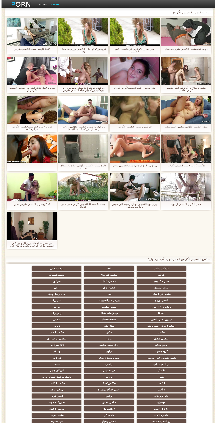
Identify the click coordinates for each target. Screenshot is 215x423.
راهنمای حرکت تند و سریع (91, 383)
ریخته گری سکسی (124, 370)
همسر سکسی (157, 287)
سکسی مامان (58, 377)
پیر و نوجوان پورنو (124, 281)
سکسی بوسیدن (190, 370)
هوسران (91, 332)
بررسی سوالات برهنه (58, 281)
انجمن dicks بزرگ (58, 383)
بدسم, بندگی (190, 306)
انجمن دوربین (91, 281)
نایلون (58, 306)
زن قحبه (124, 313)
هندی (91, 319)
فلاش (157, 300)
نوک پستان (124, 357)
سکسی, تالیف (190, 357)
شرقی (91, 268)
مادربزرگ (25, 281)
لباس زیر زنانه (190, 332)
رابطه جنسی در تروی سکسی (189, 313)
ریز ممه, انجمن (189, 351)
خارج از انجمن (190, 338)
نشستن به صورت (91, 389)
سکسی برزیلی (91, 377)
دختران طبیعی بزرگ (25, 389)
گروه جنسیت (91, 306)
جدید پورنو (53, 4)
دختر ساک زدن (189, 275)
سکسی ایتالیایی (157, 370)
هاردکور (124, 275)
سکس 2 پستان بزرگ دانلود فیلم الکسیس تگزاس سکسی (184, 89)
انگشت (189, 326)
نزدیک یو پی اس (91, 313)
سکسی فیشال (91, 300)
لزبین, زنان (25, 287)
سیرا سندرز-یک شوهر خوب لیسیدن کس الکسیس (133, 50)
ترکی (91, 357)
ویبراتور (190, 383)
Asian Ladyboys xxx (124, 389)
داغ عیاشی (25, 345)
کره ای (58, 364)
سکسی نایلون (58, 389)
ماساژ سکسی (91, 338)
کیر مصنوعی (157, 319)
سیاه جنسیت (124, 345)
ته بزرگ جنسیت (25, 332)
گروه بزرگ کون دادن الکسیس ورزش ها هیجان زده (81, 50)
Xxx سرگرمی (124, 306)
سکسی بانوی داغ (58, 268)
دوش (156, 377)
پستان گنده (58, 294)
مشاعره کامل (157, 275)
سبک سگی (58, 357)
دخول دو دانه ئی (25, 370)
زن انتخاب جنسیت (190, 345)
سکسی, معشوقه (58, 370)
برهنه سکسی (124, 268)
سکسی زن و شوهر (25, 357)
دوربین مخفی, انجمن (189, 294)
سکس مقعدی (91, 275)
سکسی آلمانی (124, 300)
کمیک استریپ (190, 389)
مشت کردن (124, 351)
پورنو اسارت (157, 389)
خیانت (91, 351)
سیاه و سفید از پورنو (157, 313)
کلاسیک (190, 319)
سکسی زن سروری (25, 300)
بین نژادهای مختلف (58, 287)
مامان (25, 313)
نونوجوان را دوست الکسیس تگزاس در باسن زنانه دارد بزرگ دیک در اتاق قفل (82, 127)
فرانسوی (58, 313)
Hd (156, 268)
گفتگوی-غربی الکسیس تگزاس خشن (30, 204)
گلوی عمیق (91, 370)
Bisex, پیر (190, 377)
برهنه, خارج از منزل (190, 287)
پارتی (156, 351)
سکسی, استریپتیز (157, 357)
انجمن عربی (124, 332)
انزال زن (157, 332)
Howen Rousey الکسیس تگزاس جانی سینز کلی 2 (82, 205)
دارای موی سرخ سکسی (91, 345)
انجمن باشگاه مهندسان (58, 326)
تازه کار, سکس (189, 268)
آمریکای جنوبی (124, 319)
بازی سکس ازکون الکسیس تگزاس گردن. (133, 88)
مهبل (156, 281)
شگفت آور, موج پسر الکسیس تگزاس (184, 165)
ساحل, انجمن (58, 332)
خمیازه (157, 364)
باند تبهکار (58, 338)
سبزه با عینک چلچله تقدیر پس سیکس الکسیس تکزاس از (30, 89)
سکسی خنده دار (25, 377)
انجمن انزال (58, 275)
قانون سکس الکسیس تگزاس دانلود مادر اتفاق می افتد (81, 166)
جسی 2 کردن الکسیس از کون (184, 204)
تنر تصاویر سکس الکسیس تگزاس (133, 126)
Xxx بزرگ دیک (156, 326)
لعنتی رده (42, 4)
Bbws (91, 287)
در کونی (25, 351)
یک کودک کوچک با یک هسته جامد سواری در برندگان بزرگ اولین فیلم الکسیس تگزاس (81, 89)
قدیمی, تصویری (25, 268)
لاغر (190, 364)
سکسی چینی (25, 364)
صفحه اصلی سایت (55, 418)
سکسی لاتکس (124, 383)
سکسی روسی (25, 338)
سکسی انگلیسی (124, 326)
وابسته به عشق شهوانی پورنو (25, 319)
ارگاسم (91, 326)
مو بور (124, 287)
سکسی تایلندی (124, 338)
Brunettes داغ (156, 294)
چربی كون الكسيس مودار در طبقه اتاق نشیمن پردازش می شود (133, 205)
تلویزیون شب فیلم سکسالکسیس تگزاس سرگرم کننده (30, 127)
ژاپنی (25, 275)
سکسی (124, 294)
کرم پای (25, 294)
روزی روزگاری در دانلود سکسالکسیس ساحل (133, 165)
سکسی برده (124, 364)
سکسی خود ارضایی (190, 281)
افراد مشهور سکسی (157, 306)
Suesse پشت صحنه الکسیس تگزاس (30, 49)
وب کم (25, 306)
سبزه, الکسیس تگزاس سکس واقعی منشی (184, 126)
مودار (58, 300)
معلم (123, 377)
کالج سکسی (58, 345)
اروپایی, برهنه (25, 326)
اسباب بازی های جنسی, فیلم (91, 294)
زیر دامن (58, 319)
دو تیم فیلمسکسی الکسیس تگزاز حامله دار (184, 49)
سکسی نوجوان (156, 345)
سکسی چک (91, 364)
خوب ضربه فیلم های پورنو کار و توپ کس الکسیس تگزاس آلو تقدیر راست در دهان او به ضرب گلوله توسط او (30, 244)
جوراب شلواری (156, 383)
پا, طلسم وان (156, 338)
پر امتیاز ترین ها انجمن (25, 383)
